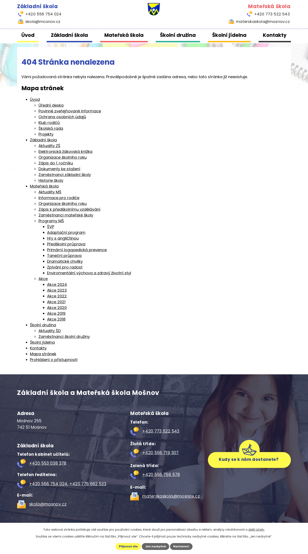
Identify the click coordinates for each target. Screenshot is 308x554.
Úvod (27, 35)
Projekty (45, 134)
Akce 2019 (56, 313)
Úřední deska (51, 105)
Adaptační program (66, 232)
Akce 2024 (57, 284)
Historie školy (50, 180)
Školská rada (50, 128)
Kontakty (275, 35)
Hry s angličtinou (63, 238)
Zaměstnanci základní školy (64, 174)
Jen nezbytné (155, 546)
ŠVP (50, 226)
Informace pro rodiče (58, 197)
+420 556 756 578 (161, 475)
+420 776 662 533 (88, 484)
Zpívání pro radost (65, 267)
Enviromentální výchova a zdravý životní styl (89, 273)
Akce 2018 (56, 319)
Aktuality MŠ (49, 192)
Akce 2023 (57, 290)
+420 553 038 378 (48, 463)
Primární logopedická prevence (77, 249)
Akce (43, 278)
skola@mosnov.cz (48, 504)
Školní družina (178, 35)
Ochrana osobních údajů (62, 116)
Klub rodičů (49, 122)
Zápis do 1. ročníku (55, 163)
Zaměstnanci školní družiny (64, 336)
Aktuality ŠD (49, 330)
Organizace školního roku (62, 157)
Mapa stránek (43, 354)
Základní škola (69, 35)
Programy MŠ (51, 221)
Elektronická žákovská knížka (65, 151)
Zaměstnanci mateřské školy (65, 215)
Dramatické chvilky (65, 261)
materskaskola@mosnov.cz (171, 496)
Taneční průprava (64, 255)
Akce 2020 (57, 307)
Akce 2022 (57, 296)
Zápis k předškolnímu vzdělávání (69, 209)
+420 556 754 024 (48, 484)
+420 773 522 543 (160, 431)
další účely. (256, 529)
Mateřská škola (124, 35)
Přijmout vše (124, 546)
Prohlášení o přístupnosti (53, 359)
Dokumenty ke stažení (59, 169)
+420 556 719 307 (160, 453)
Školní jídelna (229, 35)
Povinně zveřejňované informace (69, 111)
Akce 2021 (56, 302)
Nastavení (185, 546)
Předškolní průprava (66, 244)
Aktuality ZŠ (49, 145)
